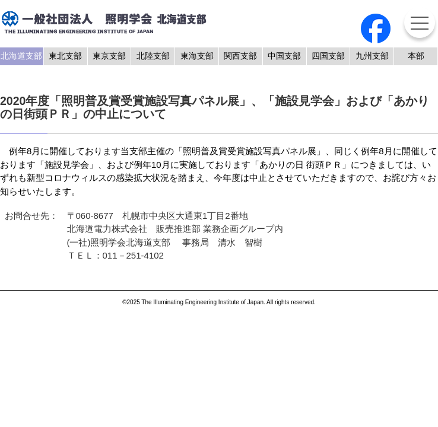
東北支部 (65, 56)
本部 (416, 56)
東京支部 (109, 56)
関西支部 (240, 56)
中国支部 (284, 56)
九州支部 (372, 56)
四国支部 (328, 56)
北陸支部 (153, 56)
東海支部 (197, 56)
